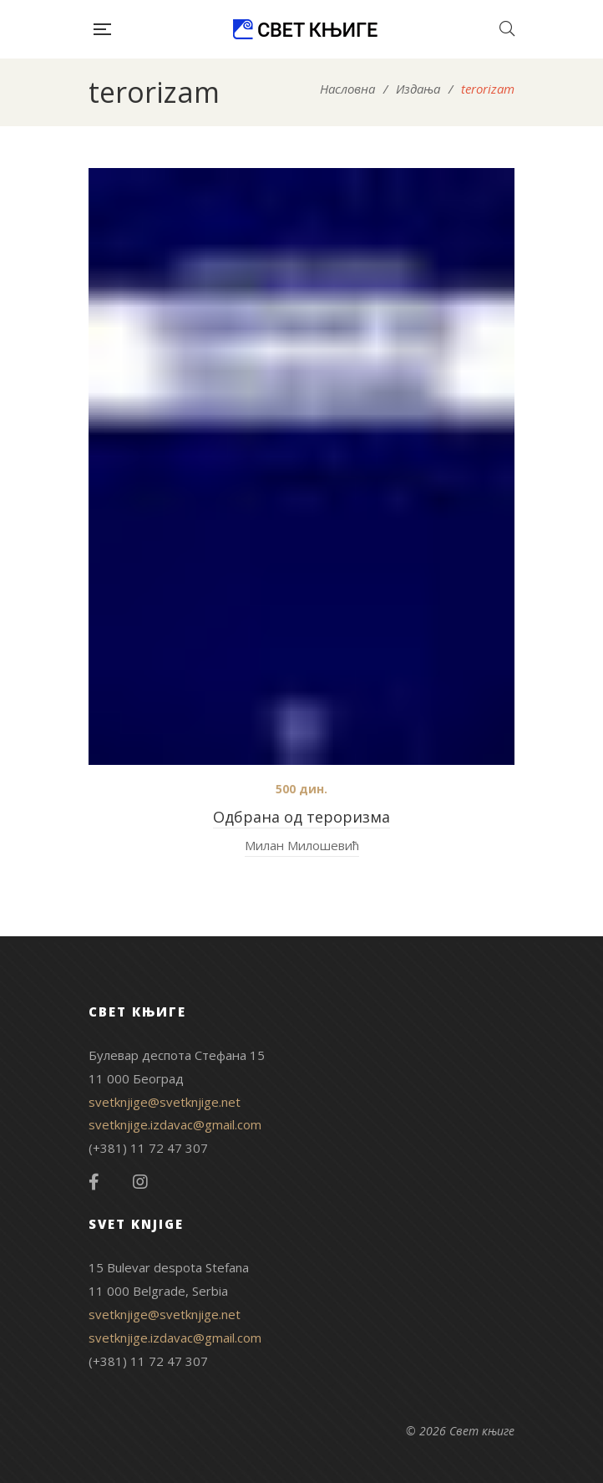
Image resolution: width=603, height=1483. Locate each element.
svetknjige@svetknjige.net (165, 1101)
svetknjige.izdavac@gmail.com (175, 1124)
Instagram (140, 1182)
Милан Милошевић (302, 845)
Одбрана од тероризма (301, 817)
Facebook (94, 1182)
